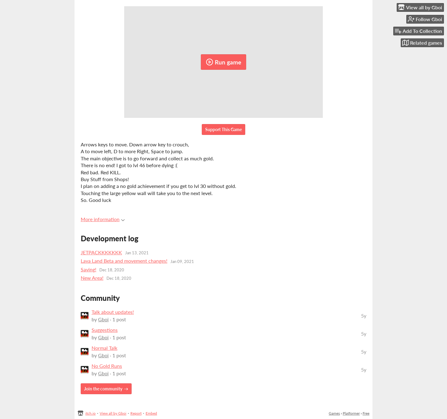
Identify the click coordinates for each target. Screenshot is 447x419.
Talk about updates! (113, 312)
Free (366, 413)
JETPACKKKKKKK (101, 252)
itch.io (90, 413)
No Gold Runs (107, 366)
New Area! (92, 278)
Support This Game (223, 129)
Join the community (103, 388)
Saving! (88, 269)
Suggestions (105, 330)
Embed (151, 413)
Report (136, 413)
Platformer (351, 413)
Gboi (103, 319)
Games (334, 413)
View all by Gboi (113, 413)
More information (103, 219)
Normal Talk (104, 348)
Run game (223, 62)
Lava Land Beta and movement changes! (124, 261)
